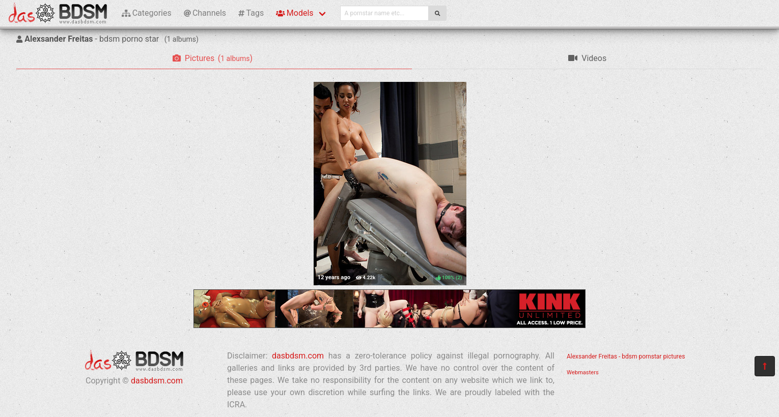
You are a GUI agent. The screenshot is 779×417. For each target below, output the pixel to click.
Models (294, 13)
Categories (147, 13)
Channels (205, 13)
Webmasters (583, 372)
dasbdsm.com (157, 380)
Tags (251, 13)
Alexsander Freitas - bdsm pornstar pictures (626, 356)
